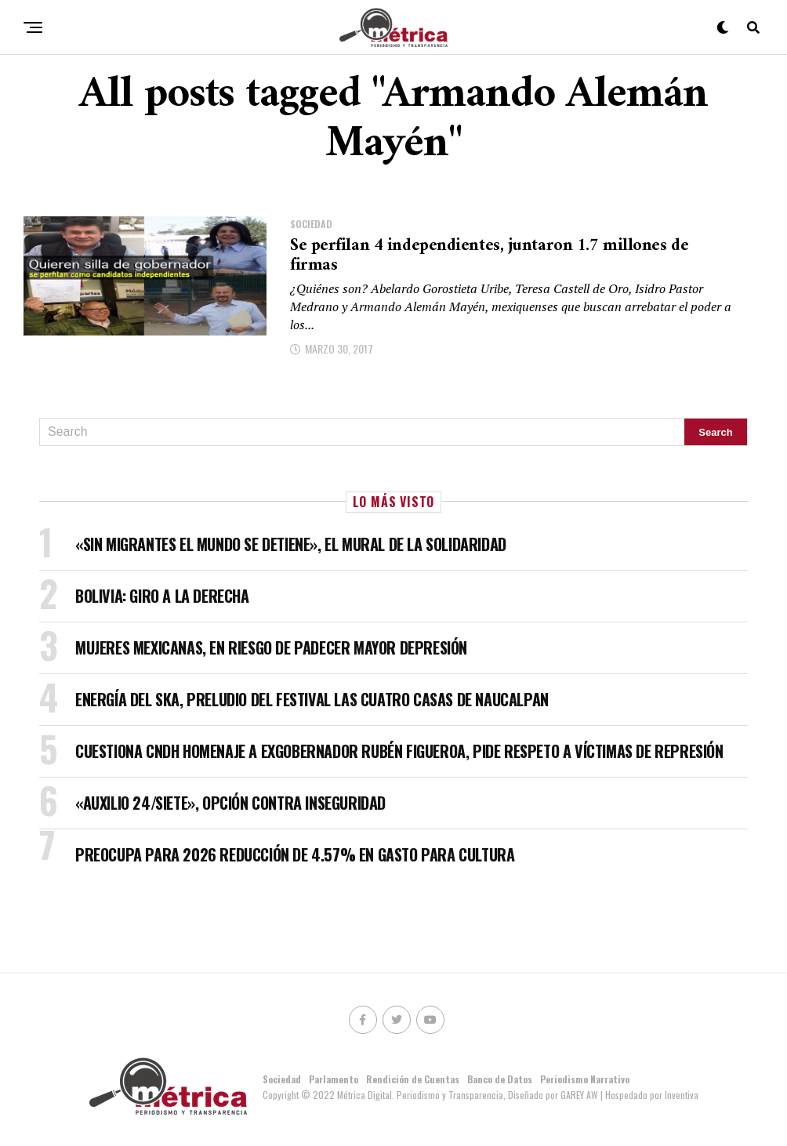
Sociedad (282, 1079)
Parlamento (333, 1079)
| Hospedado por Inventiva (649, 1094)
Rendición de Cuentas (412, 1079)
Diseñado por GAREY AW (554, 1094)
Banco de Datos (499, 1079)
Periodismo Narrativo (584, 1079)
